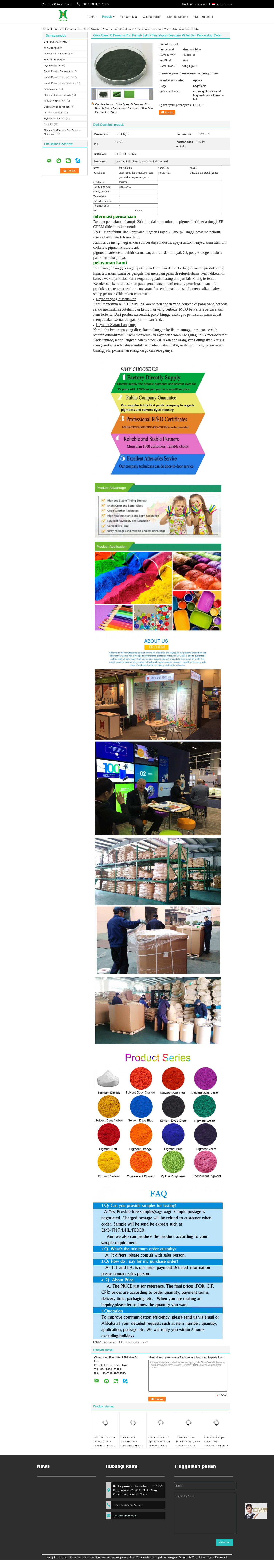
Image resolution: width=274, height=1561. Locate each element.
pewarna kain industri (136, 1342)
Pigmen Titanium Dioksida (57, 94)
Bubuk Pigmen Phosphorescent (60, 83)
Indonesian (222, 4)
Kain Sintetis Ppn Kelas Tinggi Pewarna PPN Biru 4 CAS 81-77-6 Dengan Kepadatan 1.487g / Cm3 (216, 1447)
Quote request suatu (194, 4)
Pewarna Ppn (73, 28)
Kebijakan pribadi (57, 1557)
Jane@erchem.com (59, 4)
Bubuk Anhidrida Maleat (56, 106)
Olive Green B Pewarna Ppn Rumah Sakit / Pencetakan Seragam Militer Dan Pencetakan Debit (124, 108)
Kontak (169, 112)
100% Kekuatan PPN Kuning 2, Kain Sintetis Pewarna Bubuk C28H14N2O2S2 (188, 1445)
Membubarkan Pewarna (56, 53)
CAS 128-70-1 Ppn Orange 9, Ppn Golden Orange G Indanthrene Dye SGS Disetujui (104, 1445)
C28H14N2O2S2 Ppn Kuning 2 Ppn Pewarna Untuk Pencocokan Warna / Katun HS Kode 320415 (160, 1447)
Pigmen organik (52, 65)
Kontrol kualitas (177, 16)
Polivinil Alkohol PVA (54, 100)
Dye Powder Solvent (54, 41)
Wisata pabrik (152, 16)
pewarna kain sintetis (112, 1342)
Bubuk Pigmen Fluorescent (58, 71)
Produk (107, 16)
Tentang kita (128, 16)
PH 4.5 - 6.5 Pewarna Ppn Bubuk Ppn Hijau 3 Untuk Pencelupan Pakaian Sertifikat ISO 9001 (132, 1447)
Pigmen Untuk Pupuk (54, 118)
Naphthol (48, 124)
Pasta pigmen (51, 89)
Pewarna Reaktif (52, 59)
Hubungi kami (203, 16)
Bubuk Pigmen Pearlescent (58, 77)
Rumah (91, 16)
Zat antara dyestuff (53, 112)
